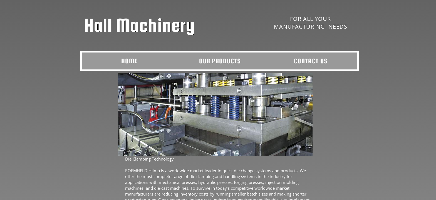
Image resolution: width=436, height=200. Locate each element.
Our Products (220, 61)
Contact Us (311, 61)
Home (129, 61)
